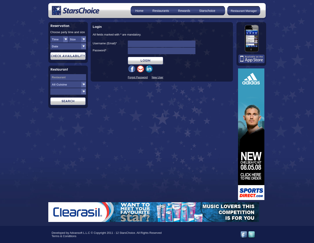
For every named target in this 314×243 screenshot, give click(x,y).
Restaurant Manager (244, 11)
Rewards (184, 11)
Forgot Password (138, 77)
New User (157, 77)
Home (139, 11)
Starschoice (207, 11)
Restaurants (160, 11)
